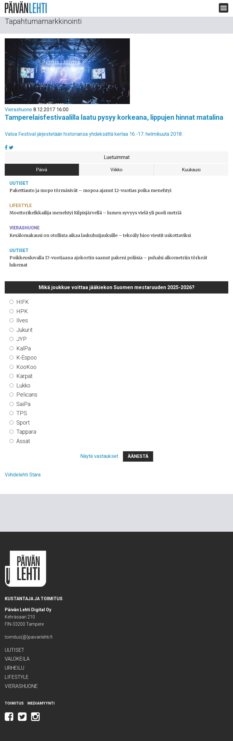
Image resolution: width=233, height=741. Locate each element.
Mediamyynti (41, 703)
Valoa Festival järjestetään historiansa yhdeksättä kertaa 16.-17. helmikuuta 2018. (94, 134)
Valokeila (17, 659)
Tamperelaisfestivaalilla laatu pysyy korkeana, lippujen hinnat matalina (114, 117)
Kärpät (24, 376)
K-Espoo (26, 357)
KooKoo (26, 367)
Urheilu (14, 668)
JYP (21, 339)
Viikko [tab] (116, 170)
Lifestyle (20, 205)
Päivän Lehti (26, 7)
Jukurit (24, 330)
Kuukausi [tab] (191, 170)
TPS (21, 413)
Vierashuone (18, 110)
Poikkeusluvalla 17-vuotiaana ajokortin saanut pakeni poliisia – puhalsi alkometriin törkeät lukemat (108, 261)
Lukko (23, 385)
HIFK (22, 302)
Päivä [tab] (41, 170)
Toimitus (14, 703)
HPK (22, 311)
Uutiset (19, 183)
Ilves (22, 320)
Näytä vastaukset (99, 456)
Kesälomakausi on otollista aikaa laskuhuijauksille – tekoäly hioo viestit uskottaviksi (100, 235)
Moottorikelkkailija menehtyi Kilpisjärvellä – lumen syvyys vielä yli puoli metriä (95, 213)
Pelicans (26, 394)
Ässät (23, 441)
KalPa (23, 348)
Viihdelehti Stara (23, 475)
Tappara (26, 431)
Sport (23, 422)
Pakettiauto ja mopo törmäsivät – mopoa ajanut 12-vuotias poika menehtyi (90, 190)
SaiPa (23, 404)
